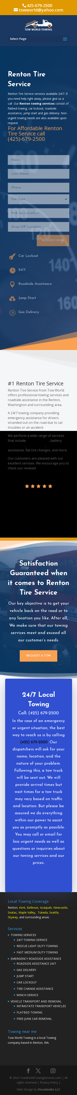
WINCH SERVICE (27, 995)
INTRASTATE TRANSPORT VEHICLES (41, 1006)
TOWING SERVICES (23, 935)
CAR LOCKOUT (27, 982)
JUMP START (25, 976)
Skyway (13, 917)
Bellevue (32, 907)
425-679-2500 (39, 5)
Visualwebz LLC (49, 1089)
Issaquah (46, 907)
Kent (22, 907)
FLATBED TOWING (29, 1012)
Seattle (54, 912)
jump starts (16, 445)
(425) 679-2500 (34, 748)
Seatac (12, 912)
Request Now (52, 238)
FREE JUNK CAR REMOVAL (34, 1019)
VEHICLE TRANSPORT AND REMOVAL (36, 1001)
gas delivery (36, 445)
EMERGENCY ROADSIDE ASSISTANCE (36, 959)
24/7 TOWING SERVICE (32, 940)
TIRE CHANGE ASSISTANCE (35, 989)
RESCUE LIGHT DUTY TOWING (37, 946)
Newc (57, 907)
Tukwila (43, 912)
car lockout (55, 445)
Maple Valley (26, 912)
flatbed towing (38, 440)
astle (64, 907)
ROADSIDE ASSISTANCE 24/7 (36, 963)
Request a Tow (38, 655)
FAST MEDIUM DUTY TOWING (37, 952)
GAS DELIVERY (26, 970)
